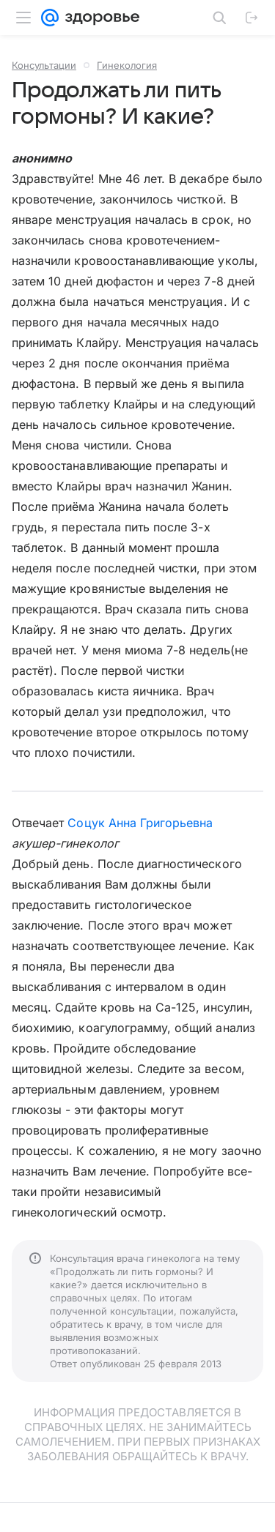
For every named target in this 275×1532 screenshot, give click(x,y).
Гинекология (127, 65)
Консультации (44, 65)
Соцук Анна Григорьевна (140, 822)
